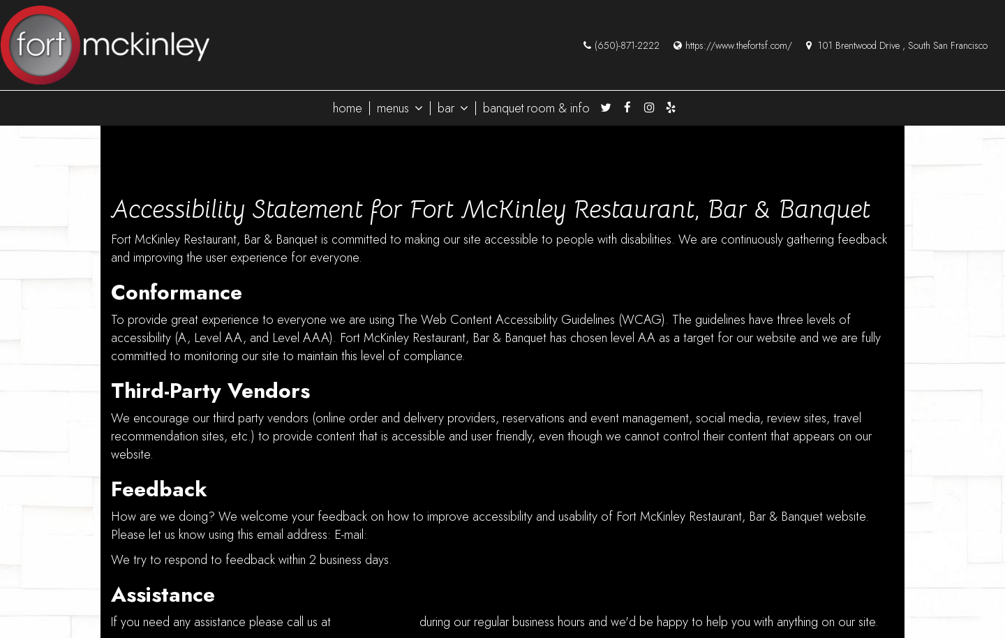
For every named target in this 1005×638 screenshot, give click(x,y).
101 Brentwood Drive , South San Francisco (897, 45)
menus (400, 108)
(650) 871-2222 (375, 622)
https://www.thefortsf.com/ (732, 45)
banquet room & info (536, 108)
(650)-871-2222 (621, 45)
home (347, 108)
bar (453, 108)
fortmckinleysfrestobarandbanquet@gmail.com (490, 535)
